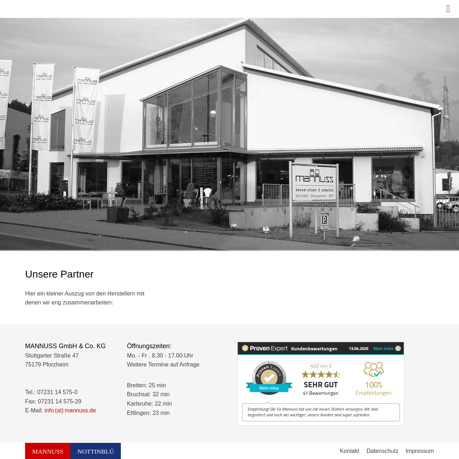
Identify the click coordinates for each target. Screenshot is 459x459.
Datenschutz (382, 451)
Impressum (420, 451)
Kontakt (349, 451)
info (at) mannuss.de (70, 410)
